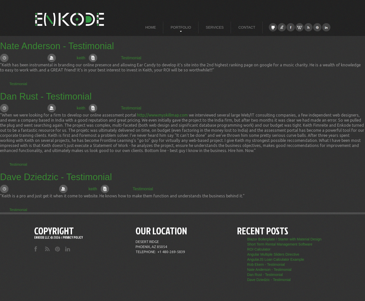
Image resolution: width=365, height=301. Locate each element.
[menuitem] (150, 27)
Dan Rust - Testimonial (46, 96)
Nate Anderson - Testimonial (57, 46)
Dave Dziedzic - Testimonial (56, 177)
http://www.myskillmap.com (162, 115)
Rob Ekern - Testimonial (266, 264)
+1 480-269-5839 (171, 252)
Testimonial (131, 58)
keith (81, 58)
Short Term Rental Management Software (279, 244)
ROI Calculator (258, 249)
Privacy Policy (73, 237)
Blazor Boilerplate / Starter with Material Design (284, 239)
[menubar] (200, 27)
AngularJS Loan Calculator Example (275, 259)
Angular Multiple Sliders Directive (273, 254)
